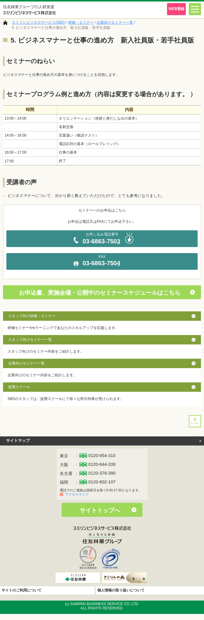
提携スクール (19, 387)
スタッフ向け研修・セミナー (31, 316)
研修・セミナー (81, 22)
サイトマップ (18, 440)
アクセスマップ (77, 494)
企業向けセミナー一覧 (115, 22)
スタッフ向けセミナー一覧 (30, 339)
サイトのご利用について (22, 590)
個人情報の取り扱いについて (121, 590)
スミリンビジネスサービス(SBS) (38, 22)
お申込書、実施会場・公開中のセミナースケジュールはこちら (99, 293)
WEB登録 (176, 9)
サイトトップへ (100, 510)
